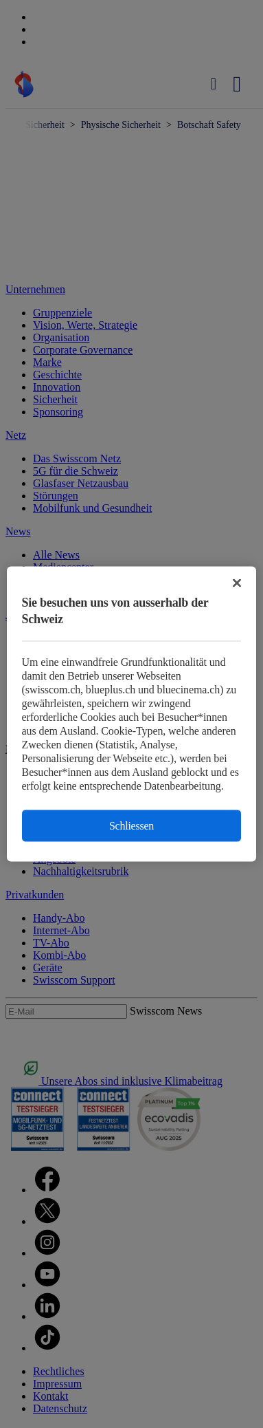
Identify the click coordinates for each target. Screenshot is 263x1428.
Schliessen (131, 826)
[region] (132, 714)
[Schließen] (237, 583)
